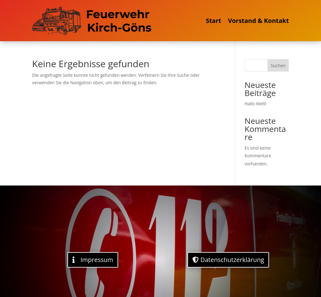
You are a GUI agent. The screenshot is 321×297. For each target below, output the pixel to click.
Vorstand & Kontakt (258, 20)
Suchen (278, 65)
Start (213, 20)
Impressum (96, 260)
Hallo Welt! (255, 104)
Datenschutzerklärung (232, 260)
